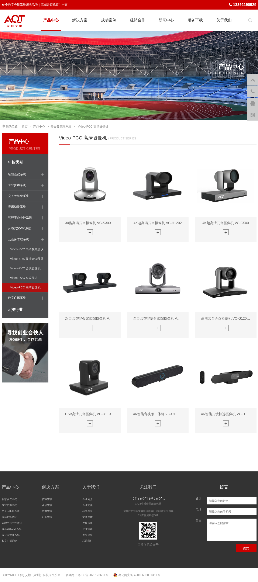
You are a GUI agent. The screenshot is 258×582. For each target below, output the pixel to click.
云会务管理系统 (61, 126)
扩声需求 (47, 499)
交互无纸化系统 (11, 511)
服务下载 (195, 20)
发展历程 (87, 523)
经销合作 (137, 20)
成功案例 (108, 20)
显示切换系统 (9, 517)
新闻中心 (166, 20)
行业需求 (47, 517)
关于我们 (224, 20)
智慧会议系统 (9, 499)
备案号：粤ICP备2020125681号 (87, 575)
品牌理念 (87, 511)
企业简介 (87, 499)
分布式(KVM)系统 (12, 528)
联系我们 (87, 540)
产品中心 (51, 20)
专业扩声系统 (9, 505)
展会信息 (87, 534)
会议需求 (47, 505)
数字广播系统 (9, 540)
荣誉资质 (87, 517)
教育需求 (47, 511)
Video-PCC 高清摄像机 (92, 126)
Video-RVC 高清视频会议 (27, 249)
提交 (246, 548)
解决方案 (79, 20)
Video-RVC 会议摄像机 (25, 268)
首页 (25, 126)
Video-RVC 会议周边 (24, 278)
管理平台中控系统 (12, 523)
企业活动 (87, 528)
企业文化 (87, 505)
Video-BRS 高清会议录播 (27, 258)
